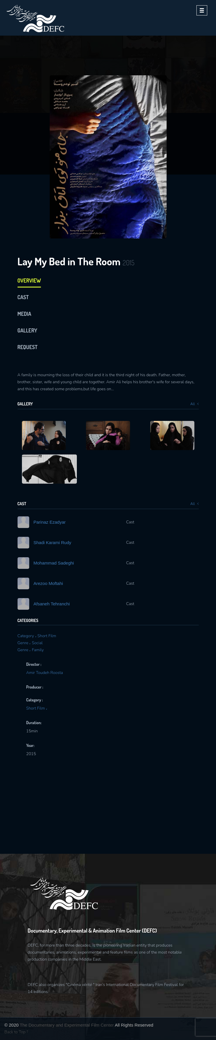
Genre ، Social (30, 643)
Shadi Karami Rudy (52, 542)
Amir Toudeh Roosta (44, 672)
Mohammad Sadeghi (54, 562)
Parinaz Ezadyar (50, 522)
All (194, 404)
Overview (29, 280)
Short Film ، (37, 708)
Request (28, 347)
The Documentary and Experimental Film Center (67, 1024)
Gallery (27, 330)
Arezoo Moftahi (48, 583)
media (24, 314)
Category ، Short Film (37, 636)
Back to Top (16, 1032)
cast (23, 297)
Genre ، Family (31, 650)
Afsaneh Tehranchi (52, 603)
